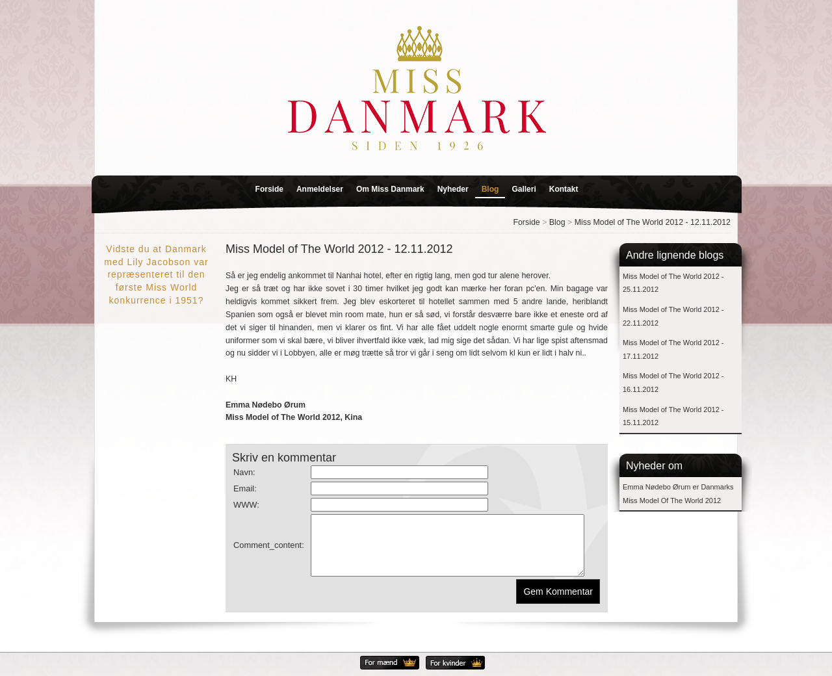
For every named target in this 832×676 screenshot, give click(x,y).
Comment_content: (268, 551)
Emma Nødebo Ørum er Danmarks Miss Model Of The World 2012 (678, 493)
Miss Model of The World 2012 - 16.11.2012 (673, 382)
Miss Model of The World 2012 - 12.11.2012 (653, 222)
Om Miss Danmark (390, 189)
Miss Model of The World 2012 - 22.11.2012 (673, 316)
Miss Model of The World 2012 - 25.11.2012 (673, 283)
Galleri (524, 189)
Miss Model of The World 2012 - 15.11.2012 (673, 416)
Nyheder (453, 189)
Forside (269, 189)
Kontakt (563, 189)
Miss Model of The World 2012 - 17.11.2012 (673, 349)
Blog (490, 189)
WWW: (246, 505)
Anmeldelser (319, 189)
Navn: (244, 472)
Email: (245, 488)
